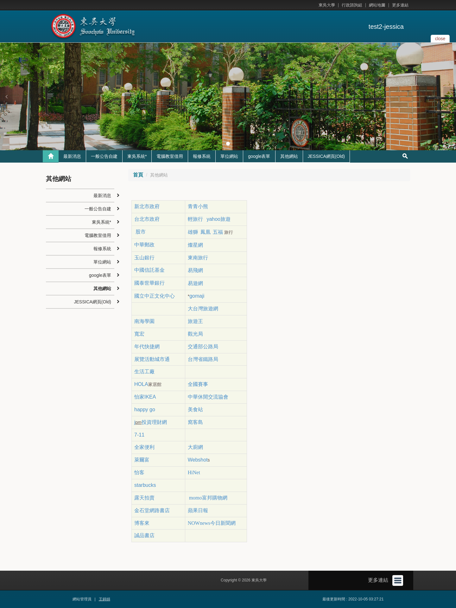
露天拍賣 (144, 497)
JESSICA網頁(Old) (326, 156)
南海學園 (144, 321)
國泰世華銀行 (149, 283)
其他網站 (289, 156)
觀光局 (195, 334)
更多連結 (400, 5)
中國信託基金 (150, 270)
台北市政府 (147, 219)
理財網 (159, 422)
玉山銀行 (144, 257)
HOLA (141, 384)
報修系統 (202, 156)
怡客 (139, 472)
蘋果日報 (198, 510)
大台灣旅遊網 (203, 308)
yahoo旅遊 (218, 219)
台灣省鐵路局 (203, 359)
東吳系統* (137, 156)
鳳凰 (205, 232)
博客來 (141, 523)
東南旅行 (198, 257)
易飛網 (195, 270)
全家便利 (144, 447)
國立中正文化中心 (154, 296)
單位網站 (229, 156)
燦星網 (195, 245)
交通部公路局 (203, 346)
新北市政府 (147, 206)
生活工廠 (144, 371)
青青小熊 (198, 206)
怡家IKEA (145, 397)
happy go (144, 409)
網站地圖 (377, 5)
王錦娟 (104, 599)
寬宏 (139, 334)
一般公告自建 (104, 156)
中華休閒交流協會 (208, 397)
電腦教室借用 (169, 156)
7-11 (139, 434)
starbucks (145, 485)
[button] (6, 96)
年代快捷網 (147, 346)
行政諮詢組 (352, 5)
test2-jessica (386, 26)
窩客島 (195, 422)
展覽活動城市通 (152, 359)
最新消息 (72, 156)
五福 (218, 232)
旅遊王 (195, 321)
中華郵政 (144, 244)
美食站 (195, 409)
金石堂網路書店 (152, 510)
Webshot (198, 459)
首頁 (138, 174)
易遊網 (195, 283)
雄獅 (193, 232)
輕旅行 (195, 219)
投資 (147, 422)
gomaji (196, 296)
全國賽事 (198, 384)
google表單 (259, 156)
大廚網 (195, 447)
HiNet (194, 472)
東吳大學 (327, 5)
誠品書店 (144, 535)
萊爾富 (141, 459)
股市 (140, 231)
